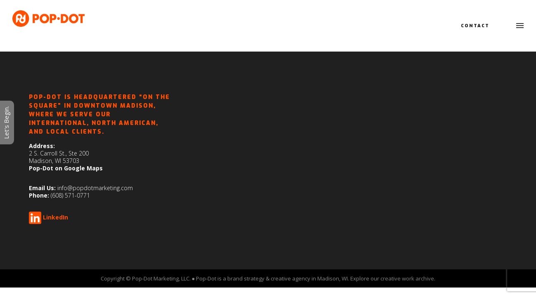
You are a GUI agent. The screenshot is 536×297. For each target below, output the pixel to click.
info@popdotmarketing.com (95, 188)
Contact (475, 26)
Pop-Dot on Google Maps (66, 168)
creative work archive (407, 278)
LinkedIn (55, 217)
